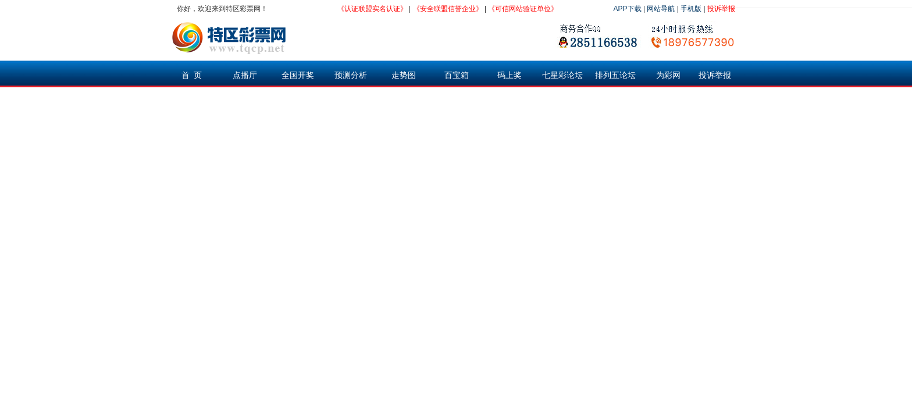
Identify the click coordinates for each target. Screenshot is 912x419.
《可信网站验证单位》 (523, 9)
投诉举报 (721, 9)
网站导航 (661, 9)
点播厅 (245, 75)
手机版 (691, 9)
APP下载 (628, 9)
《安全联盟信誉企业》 (448, 9)
